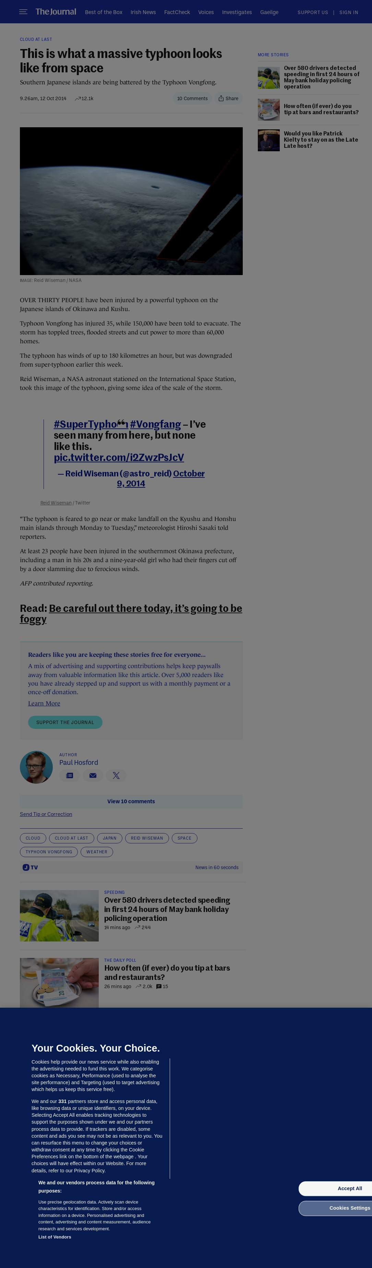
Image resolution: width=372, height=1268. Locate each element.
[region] (186, 1138)
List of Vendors (54, 1237)
